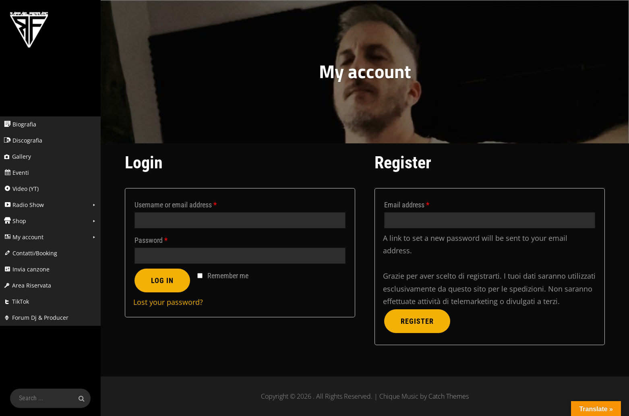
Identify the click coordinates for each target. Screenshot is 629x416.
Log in (162, 280)
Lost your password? (168, 302)
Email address (406, 205)
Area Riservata (31, 285)
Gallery (21, 156)
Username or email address (175, 205)
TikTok (20, 301)
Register (417, 321)
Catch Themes (448, 396)
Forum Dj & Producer (40, 317)
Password (151, 240)
